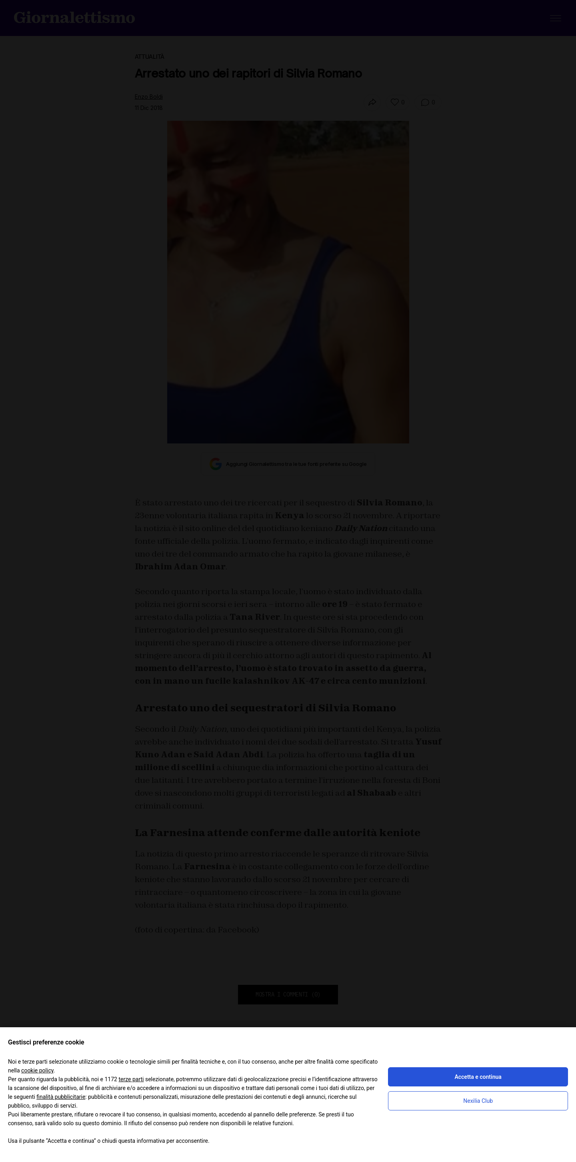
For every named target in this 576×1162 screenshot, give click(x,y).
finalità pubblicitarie (60, 1097)
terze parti (131, 1079)
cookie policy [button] (37, 1070)
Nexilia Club (478, 1101)
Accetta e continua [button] (477, 1077)
